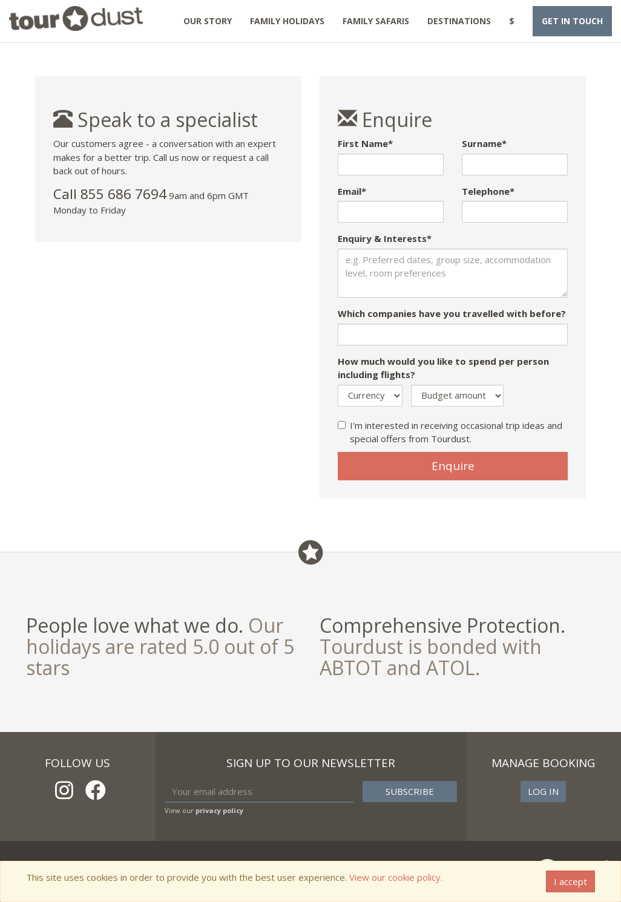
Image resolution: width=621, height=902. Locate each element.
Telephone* (488, 191)
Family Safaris (376, 21)
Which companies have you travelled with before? (452, 313)
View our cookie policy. (395, 877)
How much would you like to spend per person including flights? (443, 368)
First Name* (365, 143)
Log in (543, 791)
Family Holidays (287, 21)
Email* (352, 191)
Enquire (453, 466)
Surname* (484, 143)
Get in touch (572, 21)
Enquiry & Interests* (385, 238)
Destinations (459, 21)
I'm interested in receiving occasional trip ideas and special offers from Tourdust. (450, 432)
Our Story (207, 21)
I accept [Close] (570, 881)
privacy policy (219, 810)
